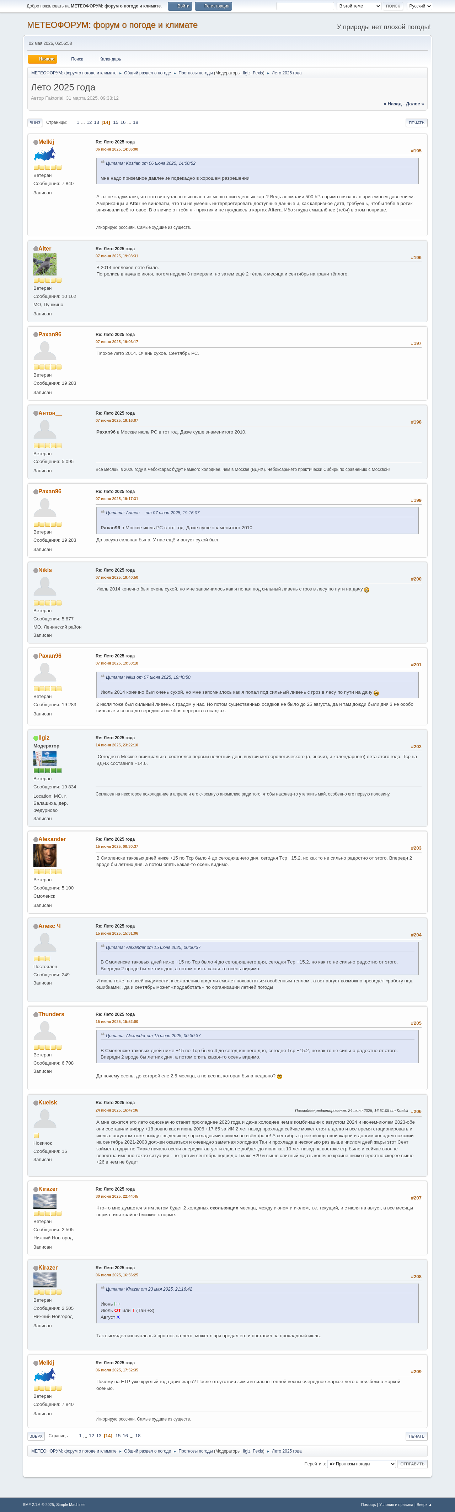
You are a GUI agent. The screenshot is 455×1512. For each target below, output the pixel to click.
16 (123, 122)
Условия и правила (396, 1504)
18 (135, 122)
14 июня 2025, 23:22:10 (117, 745)
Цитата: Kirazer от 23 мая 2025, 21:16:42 (149, 1289)
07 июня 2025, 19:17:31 (117, 499)
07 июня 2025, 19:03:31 (117, 256)
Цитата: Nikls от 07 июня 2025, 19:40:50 (148, 677)
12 (89, 122)
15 (115, 122)
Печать (416, 123)
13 (96, 122)
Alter (44, 249)
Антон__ (50, 413)
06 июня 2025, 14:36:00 (117, 149)
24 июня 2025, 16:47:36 (117, 1110)
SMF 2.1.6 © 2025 (38, 1504)
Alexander (52, 839)
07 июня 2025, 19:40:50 (117, 577)
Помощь (368, 1504)
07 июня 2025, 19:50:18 (117, 663)
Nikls (45, 570)
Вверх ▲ (424, 1504)
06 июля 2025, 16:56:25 (117, 1275)
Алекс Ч (49, 926)
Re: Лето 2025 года (115, 142)
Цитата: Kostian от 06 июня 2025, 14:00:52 (151, 163)
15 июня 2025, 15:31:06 (117, 933)
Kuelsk (47, 1102)
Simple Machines (70, 1504)
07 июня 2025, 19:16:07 (117, 420)
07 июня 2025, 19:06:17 (117, 342)
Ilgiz (246, 72)
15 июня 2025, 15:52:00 (117, 1021)
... (83, 122)
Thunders (51, 1014)
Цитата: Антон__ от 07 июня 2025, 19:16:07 (152, 512)
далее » (415, 103)
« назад (393, 103)
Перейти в (314, 1463)
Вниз (35, 123)
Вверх (36, 1436)
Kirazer (48, 1189)
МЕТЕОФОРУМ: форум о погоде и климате (112, 25)
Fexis (258, 72)
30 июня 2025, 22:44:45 (117, 1196)
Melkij (46, 142)
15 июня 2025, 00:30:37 (117, 846)
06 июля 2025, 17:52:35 (117, 1370)
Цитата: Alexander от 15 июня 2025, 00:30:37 (153, 947)
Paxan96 (49, 334)
